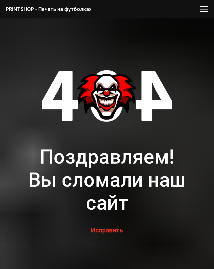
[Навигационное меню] (204, 9)
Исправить (107, 230)
